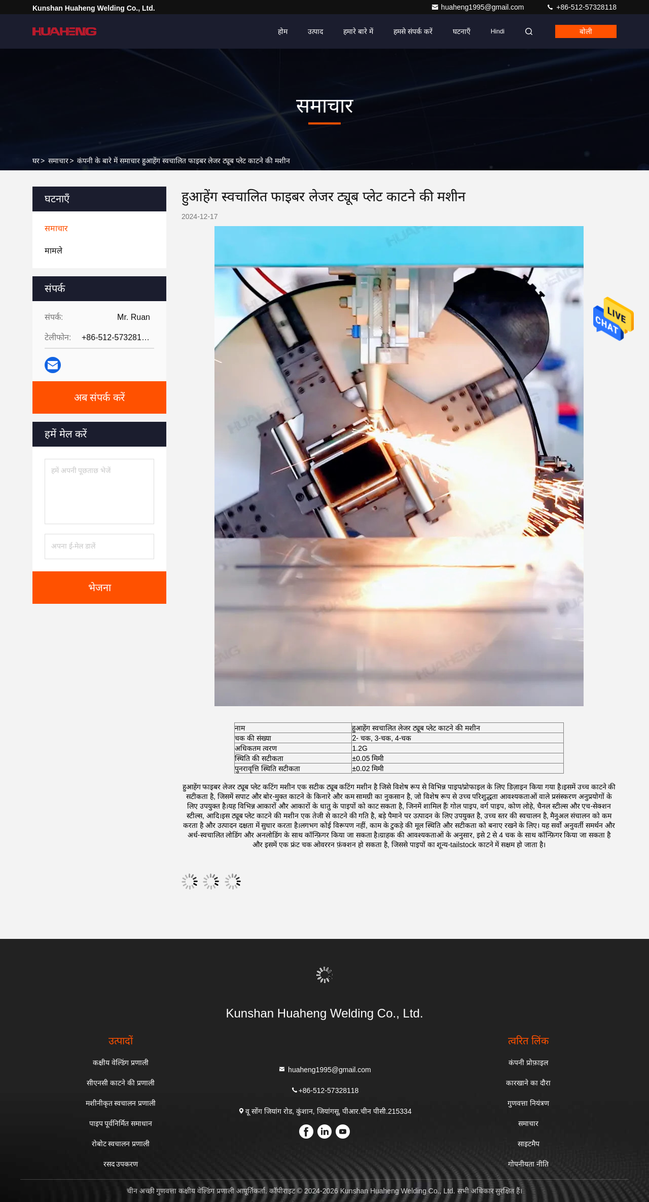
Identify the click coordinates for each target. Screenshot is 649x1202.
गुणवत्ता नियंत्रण (528, 1103)
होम (282, 31)
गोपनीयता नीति (528, 1164)
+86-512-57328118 (581, 7)
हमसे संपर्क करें (412, 31)
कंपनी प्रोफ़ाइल (528, 1063)
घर (36, 161)
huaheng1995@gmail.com (478, 7)
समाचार (58, 161)
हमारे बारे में (358, 31)
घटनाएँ (462, 31)
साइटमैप (528, 1144)
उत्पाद (315, 31)
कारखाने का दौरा (528, 1083)
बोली (586, 31)
